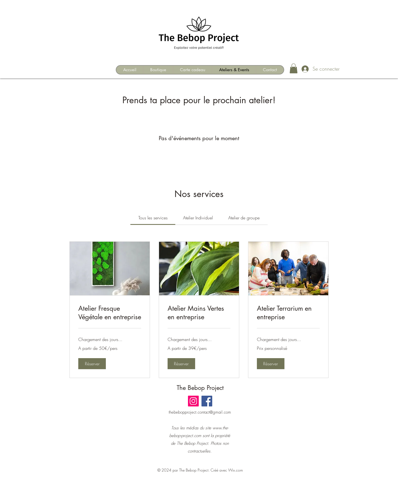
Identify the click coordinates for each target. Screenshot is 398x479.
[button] (293, 68)
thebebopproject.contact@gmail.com (200, 412)
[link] (153, 218)
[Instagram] (193, 401)
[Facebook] (206, 401)
